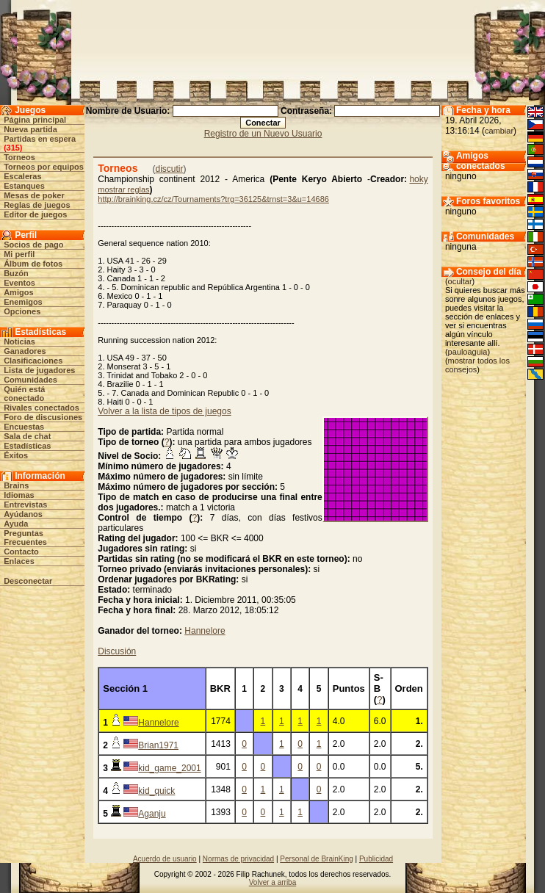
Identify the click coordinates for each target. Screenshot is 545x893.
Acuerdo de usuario (165, 859)
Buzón (16, 273)
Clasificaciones (33, 360)
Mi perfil (19, 254)
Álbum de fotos (33, 263)
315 (13, 147)
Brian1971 (158, 745)
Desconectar (28, 580)
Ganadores (25, 351)
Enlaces (19, 561)
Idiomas (19, 495)
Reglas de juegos (37, 204)
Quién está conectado (24, 393)
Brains (16, 485)
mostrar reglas (123, 189)
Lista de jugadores (39, 370)
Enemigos (23, 301)
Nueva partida (30, 129)
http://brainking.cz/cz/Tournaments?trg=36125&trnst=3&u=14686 (213, 199)
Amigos (18, 292)
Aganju (151, 814)
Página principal (35, 119)
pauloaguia (468, 351)
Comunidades (30, 379)
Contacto (21, 551)
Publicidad (376, 859)
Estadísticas (27, 445)
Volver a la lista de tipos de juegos (164, 411)
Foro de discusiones (43, 417)
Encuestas (24, 426)
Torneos (19, 157)
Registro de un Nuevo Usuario (263, 134)
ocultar (460, 281)
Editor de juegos (35, 214)
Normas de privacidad (238, 859)
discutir (169, 169)
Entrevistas (25, 504)
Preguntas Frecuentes (25, 537)
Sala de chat (27, 436)
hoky (418, 179)
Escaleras (22, 176)
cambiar (499, 130)
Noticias (19, 341)
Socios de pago (33, 244)
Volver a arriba (272, 882)
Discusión (117, 651)
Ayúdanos (23, 514)
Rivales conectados (41, 407)
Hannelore (204, 631)
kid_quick (156, 791)
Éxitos (16, 455)
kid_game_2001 (169, 768)
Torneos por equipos (44, 166)
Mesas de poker (34, 195)
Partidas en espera (40, 138)
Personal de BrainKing (316, 859)
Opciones (22, 311)
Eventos (19, 282)
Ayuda (16, 523)
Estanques (24, 185)
